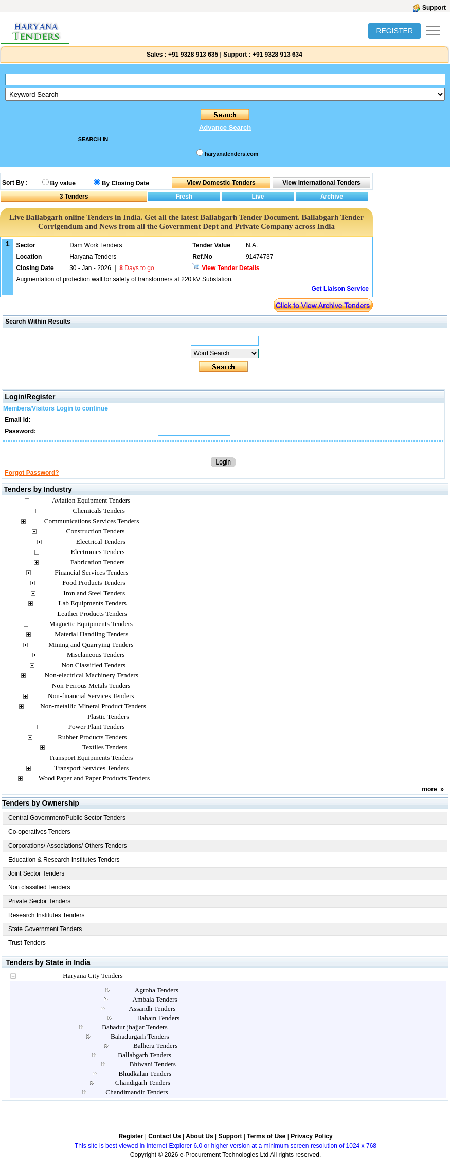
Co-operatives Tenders (39, 831)
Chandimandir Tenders (136, 1092)
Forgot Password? (32, 472)
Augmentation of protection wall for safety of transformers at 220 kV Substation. (124, 279)
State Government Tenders (45, 929)
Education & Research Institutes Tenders (64, 859)
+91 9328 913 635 (192, 54)
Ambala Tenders (154, 999)
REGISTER (394, 31)
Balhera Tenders (155, 1045)
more (429, 789)
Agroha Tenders (156, 990)
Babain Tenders (158, 1018)
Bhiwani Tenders (153, 1064)
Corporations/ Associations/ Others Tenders (67, 845)
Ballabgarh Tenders (144, 1055)
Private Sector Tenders (39, 901)
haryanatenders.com (231, 154)
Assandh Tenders (152, 1008)
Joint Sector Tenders (36, 873)
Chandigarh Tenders (142, 1082)
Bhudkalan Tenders (144, 1073)
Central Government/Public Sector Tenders (66, 818)
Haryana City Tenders (93, 975)
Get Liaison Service (340, 288)
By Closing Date (125, 183)
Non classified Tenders (39, 887)
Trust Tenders (27, 943)
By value (63, 183)
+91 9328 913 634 (277, 54)
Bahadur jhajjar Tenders (135, 1027)
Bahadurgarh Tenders (140, 1036)
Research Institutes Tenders (46, 915)
